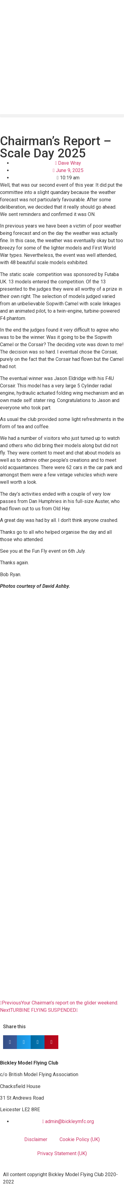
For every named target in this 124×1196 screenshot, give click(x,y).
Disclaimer (35, 1139)
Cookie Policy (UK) (80, 1139)
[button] (62, 115)
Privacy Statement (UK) (62, 1153)
